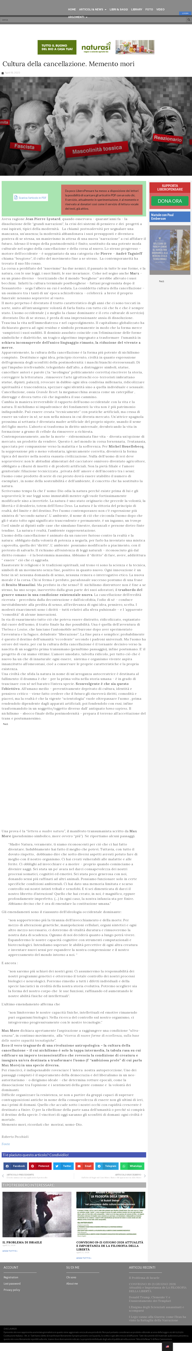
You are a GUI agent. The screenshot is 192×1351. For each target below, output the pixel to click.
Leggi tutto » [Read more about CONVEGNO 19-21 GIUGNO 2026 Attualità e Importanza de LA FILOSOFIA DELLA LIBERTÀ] (83, 1266)
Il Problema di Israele (22, 1250)
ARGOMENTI (77, 17)
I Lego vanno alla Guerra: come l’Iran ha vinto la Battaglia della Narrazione (157, 1327)
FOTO (149, 9)
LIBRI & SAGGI (119, 9)
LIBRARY (136, 9)
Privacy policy (12, 1298)
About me (72, 1292)
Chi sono (71, 1285)
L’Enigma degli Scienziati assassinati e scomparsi (156, 1317)
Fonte (6, 1152)
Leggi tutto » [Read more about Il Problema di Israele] (9, 1259)
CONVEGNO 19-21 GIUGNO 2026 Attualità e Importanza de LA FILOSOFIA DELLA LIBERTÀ (109, 1254)
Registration (11, 1285)
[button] (15, 1174)
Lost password (12, 1292)
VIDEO (160, 9)
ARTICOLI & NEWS (92, 10)
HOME (72, 9)
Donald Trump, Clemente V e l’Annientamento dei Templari (150, 1307)
